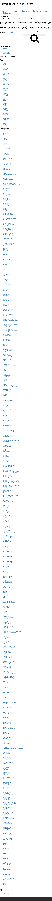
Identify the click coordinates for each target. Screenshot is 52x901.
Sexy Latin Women (6, 744)
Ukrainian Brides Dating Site (8, 794)
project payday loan (6, 674)
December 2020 (6, 69)
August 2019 (5, 78)
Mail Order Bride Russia (7, 556)
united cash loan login (7, 820)
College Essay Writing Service (8, 316)
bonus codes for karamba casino (9, 243)
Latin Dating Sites (6, 516)
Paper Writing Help (6, 640)
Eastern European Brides (7, 362)
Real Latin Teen (6, 692)
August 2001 (5, 125)
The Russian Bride (6, 772)
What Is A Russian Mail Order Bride (9, 842)
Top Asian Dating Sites (7, 773)
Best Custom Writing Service (8, 224)
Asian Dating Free (6, 192)
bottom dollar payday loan (8, 244)
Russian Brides (5, 717)
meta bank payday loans (7, 582)
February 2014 (5, 102)
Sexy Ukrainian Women (7, 747)
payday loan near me (6, 53)
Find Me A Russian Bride (7, 400)
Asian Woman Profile (7, 202)
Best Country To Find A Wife (8, 220)
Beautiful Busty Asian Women (8, 210)
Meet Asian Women (6, 577)
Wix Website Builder (7, 857)
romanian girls (5, 711)
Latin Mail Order (6, 520)
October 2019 (5, 75)
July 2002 (4, 121)
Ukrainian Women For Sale (8, 812)
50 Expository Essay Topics (8, 158)
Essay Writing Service (7, 375)
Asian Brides (5, 187)
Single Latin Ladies (6, 754)
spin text (4, 763)
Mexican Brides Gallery (7, 585)
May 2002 (4, 123)
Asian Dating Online (6, 194)
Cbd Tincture (5, 299)
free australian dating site (8, 409)
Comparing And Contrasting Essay (9, 321)
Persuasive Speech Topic (7, 662)
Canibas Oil (5, 264)
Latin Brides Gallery (6, 511)
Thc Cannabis (5, 768)
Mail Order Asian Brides (7, 550)
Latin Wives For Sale (6, 526)
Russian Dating (5, 724)
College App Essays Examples (8, 314)
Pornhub (4, 669)
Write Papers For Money (7, 875)
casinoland (5, 283)
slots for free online (6, 757)
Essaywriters (5, 380)
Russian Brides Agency (7, 718)
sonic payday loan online (7, 761)
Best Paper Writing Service (8, 233)
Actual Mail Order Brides (7, 167)
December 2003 (6, 118)
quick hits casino (6, 682)
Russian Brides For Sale (7, 719)
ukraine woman (5, 789)
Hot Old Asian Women (7, 457)
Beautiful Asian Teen (7, 208)
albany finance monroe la (7, 175)
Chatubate (5, 308)
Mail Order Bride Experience (8, 553)
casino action (5, 279)
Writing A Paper (6, 879)
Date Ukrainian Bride (7, 343)
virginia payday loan (6, 52)
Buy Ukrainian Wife (6, 259)
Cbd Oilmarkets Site (6, 294)
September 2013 (6, 103)
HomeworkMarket (6, 447)
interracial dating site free (8, 501)
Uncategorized (5, 817)
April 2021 (5, 64)
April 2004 (5, 115)
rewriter (4, 708)
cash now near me (6, 274)
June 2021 (5, 62)
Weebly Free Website (7, 835)
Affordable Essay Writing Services (9, 174)
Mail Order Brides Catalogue (8, 562)
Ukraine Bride (5, 787)
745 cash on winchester (7, 163)
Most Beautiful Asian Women (8, 601)
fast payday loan (6, 390)
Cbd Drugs (5, 286)
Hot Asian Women (6, 452)
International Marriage (7, 499)
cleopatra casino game (7, 311)
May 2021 (4, 63)
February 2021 (5, 67)
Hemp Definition (6, 441)
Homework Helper (6, 444)
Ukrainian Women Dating (7, 809)
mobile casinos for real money (8, 593)
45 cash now (5, 152)
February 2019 (5, 80)
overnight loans (6, 637)
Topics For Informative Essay (8, 777)
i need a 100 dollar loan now (8, 490)
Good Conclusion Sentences (8, 430)
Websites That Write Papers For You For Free (11, 834)
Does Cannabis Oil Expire (7, 359)
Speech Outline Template (8, 762)
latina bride (5, 531)
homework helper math (7, 445)
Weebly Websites (6, 837)
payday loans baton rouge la (8, 653)
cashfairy (4, 275)
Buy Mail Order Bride (7, 258)
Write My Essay (6, 868)
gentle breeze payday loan (8, 427)
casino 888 (5, 278)
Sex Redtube (5, 741)
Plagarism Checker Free (7, 667)
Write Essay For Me (6, 864)
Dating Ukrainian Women (7, 353)
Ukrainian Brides (6, 793)
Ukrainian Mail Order (6, 800)
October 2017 (5, 92)
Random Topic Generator (7, 691)
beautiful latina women (7, 212)
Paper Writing (5, 638)
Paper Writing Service (7, 641)
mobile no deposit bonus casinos (9, 595)
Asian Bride (5, 185)
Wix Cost (4, 854)
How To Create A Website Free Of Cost (10, 472)
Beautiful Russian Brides (7, 213)
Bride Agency (5, 245)
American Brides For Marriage (8, 178)
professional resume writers (8, 672)
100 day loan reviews (7, 132)
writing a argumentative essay (8, 878)
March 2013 (5, 105)
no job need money (6, 616)
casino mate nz (5, 280)
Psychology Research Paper (8, 677)
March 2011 (5, 108)
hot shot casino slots (7, 462)
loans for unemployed (7, 541)
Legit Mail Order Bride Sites (8, 536)
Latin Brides (5, 510)
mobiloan (4, 596)
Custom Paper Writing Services (9, 338)
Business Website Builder (8, 251)
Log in (4, 892)
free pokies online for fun (7, 419)
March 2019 (5, 79)
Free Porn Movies (6, 420)
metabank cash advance (7, 583)
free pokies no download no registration (10, 417)
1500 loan (4, 138)
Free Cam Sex (5, 410)
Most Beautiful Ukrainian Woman (9, 602)
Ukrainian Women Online (7, 813)
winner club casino (6, 853)
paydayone (5, 659)
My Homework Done (6, 606)
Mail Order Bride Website (7, 558)
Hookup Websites (6, 451)
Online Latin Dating (6, 628)
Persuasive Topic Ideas (7, 664)
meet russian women (7, 578)
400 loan (4, 150)
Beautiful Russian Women (8, 214)
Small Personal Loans (7, 758)
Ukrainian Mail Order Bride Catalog (9, 802)
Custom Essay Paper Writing (8, 331)
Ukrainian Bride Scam (7, 792)
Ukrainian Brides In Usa (7, 795)
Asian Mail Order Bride (7, 198)
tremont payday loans (7, 779)
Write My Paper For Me (7, 872)
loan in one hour (6, 540)
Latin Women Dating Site (7, 527)
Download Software (6, 361)
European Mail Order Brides (8, 382)
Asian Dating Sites (6, 195)
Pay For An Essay (6, 643)
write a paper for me (6, 862)
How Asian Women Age (7, 466)
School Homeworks (6, 739)
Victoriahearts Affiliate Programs (9, 827)
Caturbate (5, 285)
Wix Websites (5, 858)
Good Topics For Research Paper (9, 431)
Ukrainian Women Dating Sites (8, 810)
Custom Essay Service (7, 333)
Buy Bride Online (6, 255)
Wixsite (4, 859)
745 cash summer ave (7, 164)
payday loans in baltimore (7, 656)
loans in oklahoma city (7, 542)
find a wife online (6, 396)
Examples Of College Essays (8, 385)
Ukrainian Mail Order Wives (8, 804)
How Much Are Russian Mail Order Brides (11, 467)
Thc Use (4, 771)
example (4, 384)
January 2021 (5, 68)
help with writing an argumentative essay (11, 440)
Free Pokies (5, 415)
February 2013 (5, 107)
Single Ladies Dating (6, 753)
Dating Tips (5, 351)
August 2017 (5, 94)
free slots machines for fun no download (10, 422)
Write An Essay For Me (7, 863)
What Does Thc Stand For (8, 839)
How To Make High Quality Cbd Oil (9, 479)
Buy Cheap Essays (6, 256)
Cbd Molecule (5, 290)
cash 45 (4, 269)
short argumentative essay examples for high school (13, 748)
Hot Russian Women (7, 460)
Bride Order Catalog (6, 248)
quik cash (4, 683)
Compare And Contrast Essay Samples (10, 320)
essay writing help (6, 374)
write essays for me (6, 865)
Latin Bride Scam (6, 508)
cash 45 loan (5, 270)
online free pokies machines (8, 626)
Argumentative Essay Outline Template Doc (11, 184)
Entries (5, 893)
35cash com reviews (6, 148)
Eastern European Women (8, 364)
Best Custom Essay (6, 221)
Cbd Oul (4, 298)
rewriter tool (5, 709)
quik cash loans (5, 687)
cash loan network (6, 273)
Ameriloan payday (6, 180)
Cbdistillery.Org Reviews (7, 300)
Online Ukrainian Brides (7, 635)
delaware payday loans (7, 355)
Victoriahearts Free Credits (8, 828)
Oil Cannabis (5, 622)
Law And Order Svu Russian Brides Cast (10, 533)
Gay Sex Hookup (6, 426)
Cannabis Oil (5, 266)
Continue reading (10, 32)
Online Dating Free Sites (7, 623)
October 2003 (5, 119)
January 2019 (5, 82)
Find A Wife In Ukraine (7, 395)
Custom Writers (6, 339)
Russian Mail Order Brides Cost (9, 731)
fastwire (4, 391)
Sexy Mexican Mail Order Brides (9, 746)
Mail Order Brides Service (7, 563)
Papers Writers (5, 642)
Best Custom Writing (7, 223)
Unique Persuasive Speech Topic (9, 818)
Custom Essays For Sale (7, 335)
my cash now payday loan (7, 605)
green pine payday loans (7, 434)
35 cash (4, 144)
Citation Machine (6, 310)
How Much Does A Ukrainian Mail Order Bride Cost (12, 469)
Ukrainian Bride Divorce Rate (8, 791)
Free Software (5, 424)
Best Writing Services (7, 236)
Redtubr (4, 701)
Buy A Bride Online (6, 253)
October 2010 (5, 109)
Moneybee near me (6, 600)
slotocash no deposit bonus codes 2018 (10, 756)
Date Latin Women (6, 341)
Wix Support (5, 855)
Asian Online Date (6, 200)
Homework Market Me (7, 446)
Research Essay (6, 703)
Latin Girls (4, 517)
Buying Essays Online (7, 261)
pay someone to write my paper (9, 647)
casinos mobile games (7, 284)
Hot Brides (5, 454)
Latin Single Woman (6, 522)
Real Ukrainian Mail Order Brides (9, 694)
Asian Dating (5, 189)
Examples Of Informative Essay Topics (10, 386)
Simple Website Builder (7, 749)
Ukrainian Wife (5, 808)
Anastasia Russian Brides (7, 182)
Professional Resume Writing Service (10, 673)
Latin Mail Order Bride (7, 521)
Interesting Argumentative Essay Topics (10, 495)
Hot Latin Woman (6, 456)
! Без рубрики (5, 130)
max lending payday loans (7, 576)
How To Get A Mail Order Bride (9, 476)
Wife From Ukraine (6, 850)
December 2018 (6, 83)
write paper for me (6, 873)
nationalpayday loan (6, 611)
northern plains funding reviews (9, 617)
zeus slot (4, 884)
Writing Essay (5, 880)
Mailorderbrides (6, 570)
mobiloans (4, 597)
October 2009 (5, 110)
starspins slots (5, 764)
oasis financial (5, 620)
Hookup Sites (5, 450)
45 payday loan (5, 153)
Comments (6, 894)
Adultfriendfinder (6, 172)
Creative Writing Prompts (8, 326)
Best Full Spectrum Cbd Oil (8, 226)
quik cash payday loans (7, 688)
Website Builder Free (7, 832)
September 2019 (6, 77)
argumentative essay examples (9, 183)
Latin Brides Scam (6, 513)
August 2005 (5, 114)
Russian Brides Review (7, 723)
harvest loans (5, 439)
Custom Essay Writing (7, 334)
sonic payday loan (6, 759)
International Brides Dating (8, 497)
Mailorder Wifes (6, 568)
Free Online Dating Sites (7, 412)
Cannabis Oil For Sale (7, 268)
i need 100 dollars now (7, 487)
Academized (5, 165)
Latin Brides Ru (5, 512)
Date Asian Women (6, 340)
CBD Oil (4, 291)
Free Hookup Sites (6, 411)
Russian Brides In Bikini (7, 721)
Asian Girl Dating (6, 197)
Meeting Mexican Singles (7, 581)
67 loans (4, 162)
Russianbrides (5, 738)
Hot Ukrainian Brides (7, 464)
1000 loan (4, 137)
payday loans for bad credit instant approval (11, 654)
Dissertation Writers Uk (7, 356)
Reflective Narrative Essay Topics (9, 702)
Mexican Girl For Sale (7, 588)
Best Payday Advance (7, 234)
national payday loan (6, 610)
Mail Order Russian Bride (7, 565)
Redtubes (4, 699)
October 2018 (5, 85)
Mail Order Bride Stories (7, 557)
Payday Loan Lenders (7, 649)
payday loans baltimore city (8, 652)
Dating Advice (5, 344)
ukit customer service (7, 786)
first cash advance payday (8, 402)
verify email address (6, 824)
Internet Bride (5, 500)
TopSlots (4, 778)
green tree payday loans (7, 49)
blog (3, 240)
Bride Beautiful (5, 246)
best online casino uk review (8, 229)
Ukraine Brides (5, 788)
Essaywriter (5, 379)
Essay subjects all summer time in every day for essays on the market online (25, 12)
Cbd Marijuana (5, 289)
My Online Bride (6, 607)
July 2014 (4, 100)
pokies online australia (7, 668)
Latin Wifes (5, 525)
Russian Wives (5, 734)
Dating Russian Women (7, 349)
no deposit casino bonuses (8, 613)
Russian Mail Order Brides (8, 729)
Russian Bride (5, 714)
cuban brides (5, 328)
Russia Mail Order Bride (7, 713)
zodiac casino (5, 887)
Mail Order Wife (6, 566)
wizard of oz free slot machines (8, 860)
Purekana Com (5, 681)
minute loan (5, 591)
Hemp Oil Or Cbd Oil (7, 442)
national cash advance (7, 608)
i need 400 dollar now (7, 489)
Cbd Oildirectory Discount (8, 293)
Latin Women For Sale (7, 530)
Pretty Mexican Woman (7, 671)
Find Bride (4, 399)
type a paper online (6, 783)
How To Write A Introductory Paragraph (10, 480)
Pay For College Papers (7, 645)
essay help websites (6, 371)
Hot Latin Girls (5, 455)
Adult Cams (5, 168)
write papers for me (6, 874)
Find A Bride (5, 394)
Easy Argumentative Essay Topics (9, 365)
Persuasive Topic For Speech (8, 663)
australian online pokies (7, 207)
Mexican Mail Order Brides (8, 590)
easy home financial (6, 366)
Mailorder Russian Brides (7, 567)
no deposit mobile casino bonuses (9, 615)
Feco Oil (4, 392)
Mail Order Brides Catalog (8, 561)
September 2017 (6, 93)
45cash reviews (6, 155)
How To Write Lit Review (7, 486)
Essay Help (5, 370)
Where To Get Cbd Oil (7, 845)
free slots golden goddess (8, 421)
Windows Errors (6, 852)
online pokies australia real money (9, 632)
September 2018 (6, 87)
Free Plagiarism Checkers (7, 414)
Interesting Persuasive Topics (8, 496)
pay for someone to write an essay (9, 646)
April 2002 (5, 124)
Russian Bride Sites (6, 716)
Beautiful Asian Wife (7, 209)
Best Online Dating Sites (7, 230)
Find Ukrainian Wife (6, 401)
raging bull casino (6, 689)
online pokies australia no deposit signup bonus (12, 631)
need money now (6, 612)
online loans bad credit (7, 630)
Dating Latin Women (7, 348)
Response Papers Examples (8, 704)
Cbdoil (4, 301)
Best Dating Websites (7, 225)
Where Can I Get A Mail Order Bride (10, 844)
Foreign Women (6, 406)
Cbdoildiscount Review (7, 303)
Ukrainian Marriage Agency (8, 805)
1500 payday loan (6, 139)
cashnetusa (5, 276)
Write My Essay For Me (7, 869)
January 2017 (5, 95)
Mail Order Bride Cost (7, 552)
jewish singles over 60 (7, 504)
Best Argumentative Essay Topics (9, 218)
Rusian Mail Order (6, 712)
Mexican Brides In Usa (7, 586)
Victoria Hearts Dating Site (8, 825)
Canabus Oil (5, 263)
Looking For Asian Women (8, 547)
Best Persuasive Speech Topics (9, 235)
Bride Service (5, 249)
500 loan (4, 159)
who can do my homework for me (9, 847)
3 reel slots (5, 143)
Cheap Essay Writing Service (8, 309)
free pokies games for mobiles (8, 416)
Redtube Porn (5, 698)
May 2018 (4, 89)
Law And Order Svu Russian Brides (9, 532)
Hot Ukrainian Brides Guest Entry (9, 465)
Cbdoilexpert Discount (7, 304)
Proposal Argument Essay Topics (9, 676)
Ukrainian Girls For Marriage (8, 798)
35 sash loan (5, 147)
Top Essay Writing (6, 774)
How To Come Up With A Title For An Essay (11, 471)
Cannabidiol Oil (5, 265)
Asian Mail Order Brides (7, 199)
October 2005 (5, 113)
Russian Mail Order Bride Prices (9, 728)
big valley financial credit (7, 238)
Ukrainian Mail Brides (7, 799)
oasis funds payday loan (7, 621)
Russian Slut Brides (6, 733)
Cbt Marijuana (5, 305)
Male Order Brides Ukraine (8, 573)
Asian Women (5, 203)
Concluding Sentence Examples (9, 323)
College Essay (5, 315)
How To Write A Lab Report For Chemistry (11, 481)
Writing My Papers (6, 882)
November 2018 (6, 84)
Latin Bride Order (6, 507)
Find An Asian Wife (6, 397)
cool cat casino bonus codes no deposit (10, 324)
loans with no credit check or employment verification (13, 543)
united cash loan (6, 819)
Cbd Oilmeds (5, 295)
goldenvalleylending (6, 429)
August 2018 (5, 88)
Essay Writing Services (7, 376)
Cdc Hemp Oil (5, 306)
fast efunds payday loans (7, 389)
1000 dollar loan (6, 135)
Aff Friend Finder (6, 173)
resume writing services (7, 707)
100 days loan (5, 134)
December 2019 (6, 73)
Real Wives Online (6, 696)
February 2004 (5, 116)
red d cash (5, 697)
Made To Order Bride (7, 548)
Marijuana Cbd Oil (6, 575)
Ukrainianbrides (6, 814)
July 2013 (4, 104)
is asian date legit (6, 502)
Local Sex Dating (6, 546)
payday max (5, 658)
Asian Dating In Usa (6, 193)
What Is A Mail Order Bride (8, 840)
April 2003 (5, 120)
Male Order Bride (6, 572)
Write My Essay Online (7, 870)
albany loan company (7, 177)
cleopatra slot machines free (8, 313)
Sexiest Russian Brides (7, 743)
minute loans (5, 592)
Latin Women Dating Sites (8, 528)
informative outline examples (8, 492)
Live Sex (4, 538)
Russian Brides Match (7, 722)
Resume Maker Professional (8, 706)
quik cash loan (5, 686)
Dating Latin (5, 346)
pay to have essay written (8, 648)
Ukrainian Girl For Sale (7, 797)
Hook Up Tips (5, 449)
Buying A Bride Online (7, 260)
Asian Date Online (6, 188)
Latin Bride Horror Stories (7, 506)
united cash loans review (7, 822)
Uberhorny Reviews (6, 784)
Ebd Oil (4, 369)
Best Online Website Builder (8, 231)
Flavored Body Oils (6, 404)
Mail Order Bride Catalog (7, 551)
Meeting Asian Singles (7, 580)
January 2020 (5, 72)
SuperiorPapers (6, 767)
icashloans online (6, 491)
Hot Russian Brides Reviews (8, 459)
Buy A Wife (5, 254)
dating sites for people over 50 (8, 350)
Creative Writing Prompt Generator (9, 325)
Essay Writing (5, 372)
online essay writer (6, 625)
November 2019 (6, 74)
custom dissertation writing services (10, 330)
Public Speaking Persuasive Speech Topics (11, 678)
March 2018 (5, 90)
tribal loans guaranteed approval (9, 781)
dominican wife (5, 360)
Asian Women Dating (7, 204)
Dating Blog (5, 345)
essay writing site (6, 377)
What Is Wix (5, 843)
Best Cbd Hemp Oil (6, 219)
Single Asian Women (7, 752)
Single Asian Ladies (6, 751)
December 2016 (6, 97)
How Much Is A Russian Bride (8, 470)
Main (3, 571)
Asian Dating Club (6, 190)
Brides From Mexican (7, 250)
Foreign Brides (5, 405)
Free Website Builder (7, 425)
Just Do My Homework (7, 505)
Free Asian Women (6, 407)
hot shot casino (6, 461)
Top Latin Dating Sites (7, 776)
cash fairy (4, 271)
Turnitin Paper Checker (7, 782)
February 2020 (5, 70)
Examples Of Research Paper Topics (10, 387)
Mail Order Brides (6, 560)
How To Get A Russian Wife (8, 477)
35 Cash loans (5, 145)
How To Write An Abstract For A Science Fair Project (13, 484)
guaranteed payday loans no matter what (11, 437)
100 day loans (5, 133)
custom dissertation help (7, 329)
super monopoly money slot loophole (10, 766)
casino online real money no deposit (9, 281)
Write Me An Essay (6, 867)
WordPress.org (5, 896)
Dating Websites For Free (8, 354)
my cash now (5, 603)
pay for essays (11, 29)
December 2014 (6, 99)
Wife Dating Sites (6, 848)
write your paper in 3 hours (8, 877)
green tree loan (6, 435)
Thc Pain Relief (5, 769)
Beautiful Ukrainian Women (8, 216)
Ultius (4, 815)
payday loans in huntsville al (8, 51)
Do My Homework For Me (7, 358)
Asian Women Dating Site (8, 205)
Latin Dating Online (6, 515)
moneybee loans (6, 48)
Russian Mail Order (6, 726)
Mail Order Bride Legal (7, 555)
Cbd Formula (5, 288)
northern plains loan (6, 618)
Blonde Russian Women (7, 241)
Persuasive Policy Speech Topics (9, 661)
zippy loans (5, 885)
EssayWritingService (7, 381)
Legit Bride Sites (6, 535)
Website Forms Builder (7, 833)
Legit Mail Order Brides (7, 537)
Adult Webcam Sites (7, 169)
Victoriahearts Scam (6, 829)
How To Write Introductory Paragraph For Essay (12, 485)
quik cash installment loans (8, 684)
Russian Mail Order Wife (7, 732)
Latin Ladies (5, 518)
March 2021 (5, 65)
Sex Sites (4, 742)
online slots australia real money (9, 633)
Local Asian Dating (6, 545)
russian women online (7, 737)
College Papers (5, 318)
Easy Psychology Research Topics (9, 367)
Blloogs (4, 239)
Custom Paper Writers (7, 336)
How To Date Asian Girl (7, 474)
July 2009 (4, 111)
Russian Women (6, 736)
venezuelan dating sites (7, 823)
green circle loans (6, 432)
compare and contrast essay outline (9, 319)
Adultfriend (5, 170)
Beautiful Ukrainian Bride (7, 215)
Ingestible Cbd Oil (6, 494)
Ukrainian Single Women (7, 807)
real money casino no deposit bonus (9, 693)
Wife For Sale (5, 849)
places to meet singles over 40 (8, 666)
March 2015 (5, 98)
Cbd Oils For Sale (6, 296)
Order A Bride (5, 636)
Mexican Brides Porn (7, 587)
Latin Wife (5, 523)
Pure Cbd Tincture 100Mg (8, 679)
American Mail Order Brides (8, 179)
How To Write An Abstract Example (9, 482)
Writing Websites (6, 883)
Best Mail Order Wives (7, 228)
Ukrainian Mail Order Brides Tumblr (9, 803)
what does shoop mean (7, 838)
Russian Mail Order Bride (7, 727)
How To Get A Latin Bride (8, 475)
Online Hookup (5, 627)
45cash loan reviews (6, 154)
